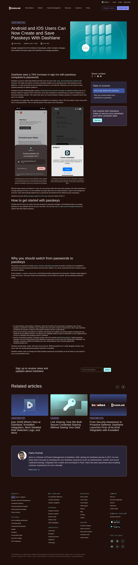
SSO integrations (16, 541)
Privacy (29, 556)
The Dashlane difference (55, 497)
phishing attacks (65, 338)
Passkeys (14, 532)
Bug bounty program (86, 532)
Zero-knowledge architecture (19, 520)
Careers (112, 503)
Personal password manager (19, 506)
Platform (40, 8)
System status (84, 538)
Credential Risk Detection (18, 526)
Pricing (88, 8)
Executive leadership (116, 500)
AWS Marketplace (53, 523)
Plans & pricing (15, 512)
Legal (34, 556)
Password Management (54, 8)
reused (36, 266)
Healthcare (51, 540)
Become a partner (53, 514)
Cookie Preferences (42, 556)
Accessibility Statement (77, 556)
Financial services (53, 537)
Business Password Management (20, 500)
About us (112, 497)
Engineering (54, 418)
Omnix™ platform (18, 497)
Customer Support (85, 526)
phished (41, 266)
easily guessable (52, 266)
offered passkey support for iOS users (36, 196)
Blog (81, 512)
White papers (84, 506)
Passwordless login (16, 535)
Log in (114, 2)
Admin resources (85, 529)
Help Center (127, 2)
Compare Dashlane (53, 500)
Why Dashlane (29, 8)
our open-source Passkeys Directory (69, 207)
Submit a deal (52, 520)
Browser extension (115, 517)
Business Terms (22, 556)
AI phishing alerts (16, 523)
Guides (82, 518)
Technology (51, 543)
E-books (82, 515)
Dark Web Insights (16, 538)
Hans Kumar (17, 43)
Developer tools (84, 535)
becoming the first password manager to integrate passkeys (59, 91)
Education (51, 534)
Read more (34, 470)
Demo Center (84, 497)
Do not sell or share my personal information (59, 556)
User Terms (14, 556)
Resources (68, 8)
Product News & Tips (18, 22)
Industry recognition (54, 503)
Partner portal (52, 517)
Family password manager (18, 509)
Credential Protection (17, 503)
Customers (78, 8)
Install (120, 2)
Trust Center (83, 500)
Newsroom (113, 506)
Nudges (13, 529)
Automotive (51, 531)
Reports (82, 509)
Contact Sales (114, 509)
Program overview (53, 511)
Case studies (84, 503)
